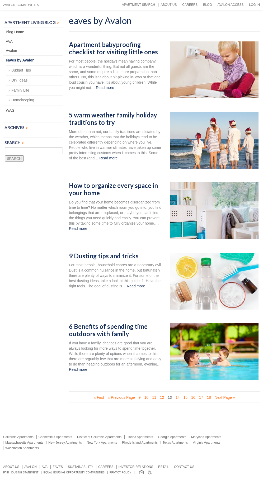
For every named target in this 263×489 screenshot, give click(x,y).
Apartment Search (138, 5)
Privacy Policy (120, 472)
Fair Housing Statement (21, 472)
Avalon (11, 51)
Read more (105, 88)
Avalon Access (230, 5)
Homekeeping (22, 100)
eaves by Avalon (20, 60)
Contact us (184, 467)
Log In (254, 5)
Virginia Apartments (206, 442)
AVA (9, 41)
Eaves (58, 467)
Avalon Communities (21, 5)
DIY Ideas (19, 80)
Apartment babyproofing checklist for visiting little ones (113, 48)
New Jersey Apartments (65, 442)
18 (209, 397)
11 (154, 397)
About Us (169, 5)
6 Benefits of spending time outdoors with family (108, 330)
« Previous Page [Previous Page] (121, 397)
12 (162, 397)
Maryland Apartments (206, 437)
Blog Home (15, 32)
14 (178, 397)
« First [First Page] (99, 397)
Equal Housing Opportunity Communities (74, 472)
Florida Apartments (139, 437)
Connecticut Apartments (55, 437)
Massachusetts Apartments (24, 442)
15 (185, 397)
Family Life (20, 90)
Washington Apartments (22, 448)
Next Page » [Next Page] (225, 397)
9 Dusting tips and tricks (104, 256)
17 (201, 397)
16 (193, 397)
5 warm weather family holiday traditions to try (113, 118)
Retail (163, 467)
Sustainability (80, 467)
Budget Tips (21, 70)
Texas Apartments (175, 442)
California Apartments (18, 437)
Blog (207, 5)
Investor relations (136, 467)
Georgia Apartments (172, 437)
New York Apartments (102, 442)
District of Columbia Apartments (99, 437)
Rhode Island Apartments (140, 442)
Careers (190, 5)
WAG (10, 110)
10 (146, 397)
